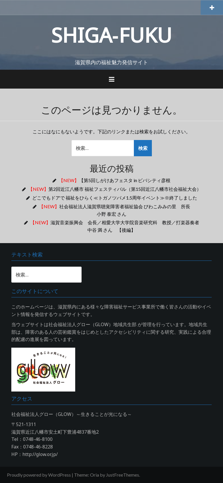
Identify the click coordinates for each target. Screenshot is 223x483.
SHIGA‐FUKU (111, 35)
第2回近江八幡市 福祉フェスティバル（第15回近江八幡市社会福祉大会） (114, 189)
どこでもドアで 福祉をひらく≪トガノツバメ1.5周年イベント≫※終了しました (114, 197)
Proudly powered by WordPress (39, 474)
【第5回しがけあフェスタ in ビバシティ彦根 (114, 180)
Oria (94, 474)
